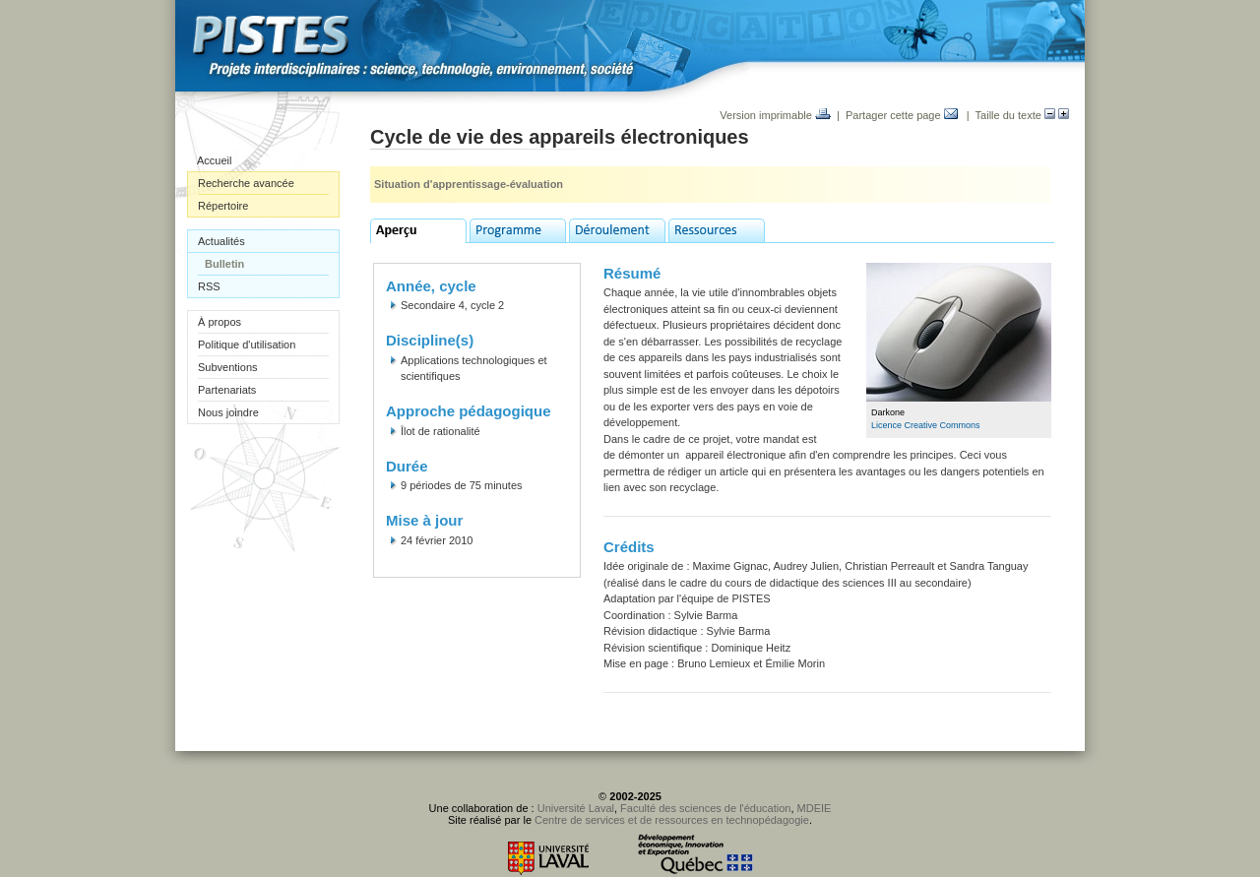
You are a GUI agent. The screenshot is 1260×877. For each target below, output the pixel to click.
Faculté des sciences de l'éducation (705, 808)
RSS (209, 286)
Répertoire (223, 206)
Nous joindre (228, 412)
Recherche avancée (246, 183)
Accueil (214, 160)
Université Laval (575, 808)
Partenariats (227, 390)
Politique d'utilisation (246, 344)
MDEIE (814, 808)
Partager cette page (902, 115)
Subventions (228, 367)
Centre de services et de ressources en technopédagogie (672, 820)
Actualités (221, 241)
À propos (219, 322)
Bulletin (224, 264)
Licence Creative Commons (925, 425)
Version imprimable (775, 115)
